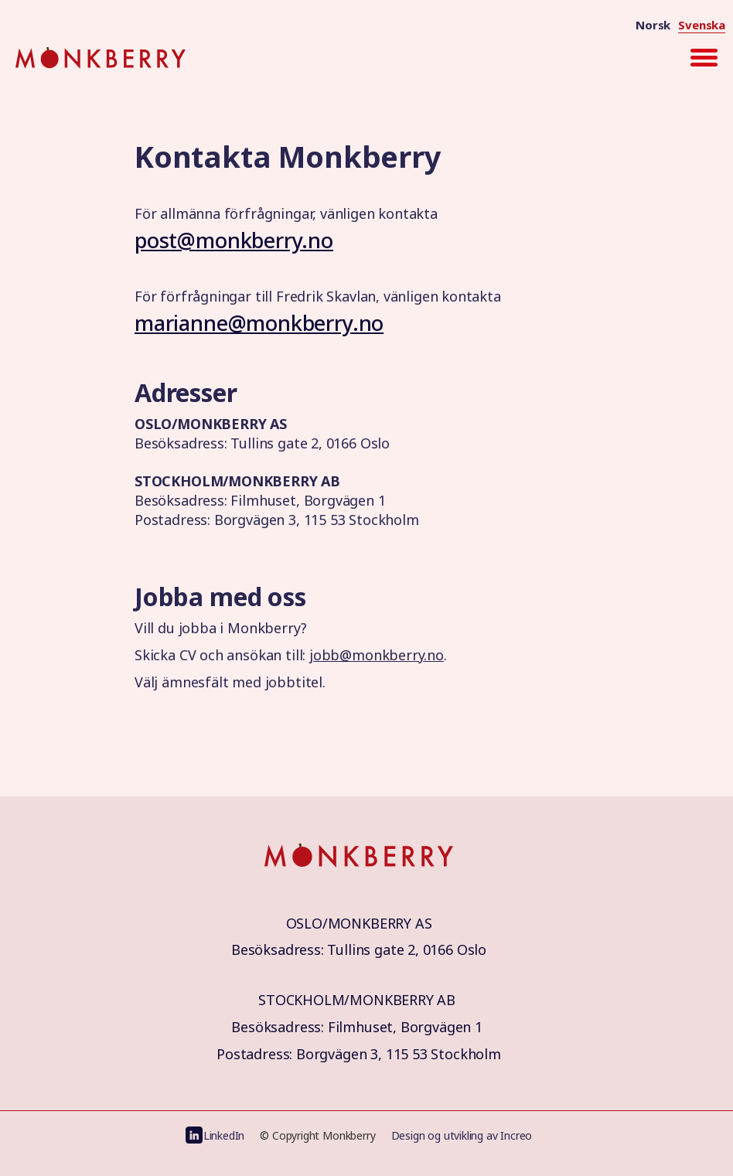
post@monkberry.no (234, 240)
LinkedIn (224, 1135)
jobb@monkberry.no (376, 655)
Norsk (653, 24)
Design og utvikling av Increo (462, 1135)
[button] (704, 58)
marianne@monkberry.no (259, 322)
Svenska (701, 24)
